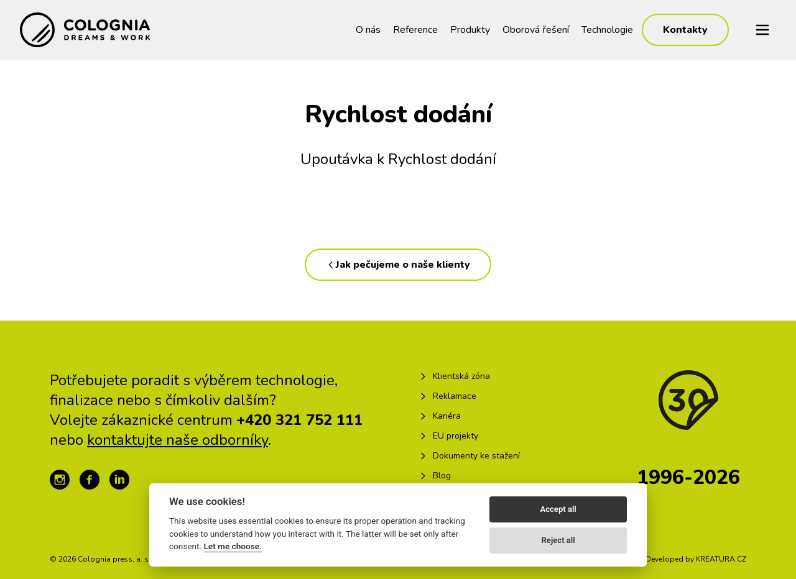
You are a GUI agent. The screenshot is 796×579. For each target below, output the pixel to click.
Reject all (558, 540)
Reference (415, 30)
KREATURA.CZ (721, 559)
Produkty (470, 30)
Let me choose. (233, 546)
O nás (368, 30)
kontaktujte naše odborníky (177, 440)
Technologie (607, 30)
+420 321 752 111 (299, 420)
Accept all (558, 509)
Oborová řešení (535, 30)
